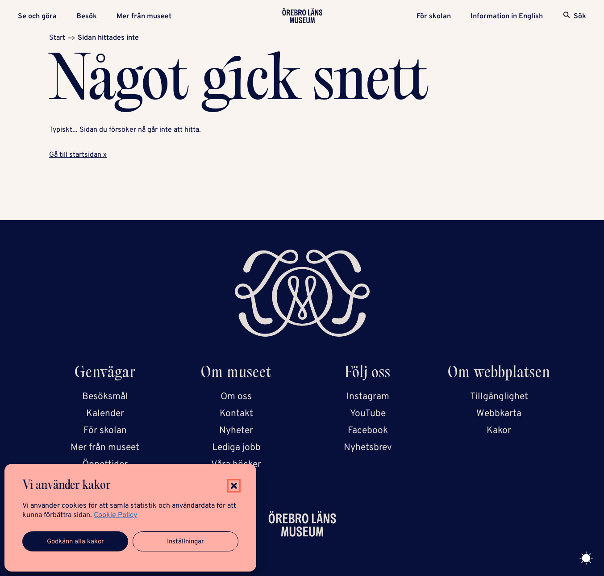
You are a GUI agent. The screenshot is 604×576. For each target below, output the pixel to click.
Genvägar (105, 374)
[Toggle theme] (586, 558)
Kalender (105, 414)
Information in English (507, 16)
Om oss (236, 397)
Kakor (499, 431)
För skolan (434, 16)
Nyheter (236, 431)
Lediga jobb (236, 448)
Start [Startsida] (57, 37)
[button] (233, 485)
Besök (86, 16)
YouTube (368, 414)
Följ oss (368, 374)
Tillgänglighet (499, 397)
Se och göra (37, 16)
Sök (580, 16)
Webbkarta (498, 414)
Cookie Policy (115, 515)
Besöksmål (105, 397)
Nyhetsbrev (368, 448)
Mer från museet (144, 16)
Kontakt (236, 414)
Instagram (367, 397)
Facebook (368, 431)
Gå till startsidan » (78, 154)
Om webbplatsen (499, 374)
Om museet (236, 374)
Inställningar (185, 542)
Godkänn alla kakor (75, 542)
